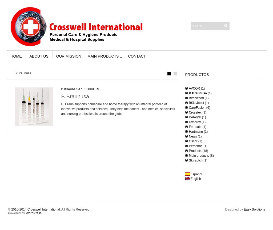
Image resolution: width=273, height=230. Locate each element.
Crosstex (195, 112)
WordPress (34, 213)
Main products (103, 56)
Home (16, 56)
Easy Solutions (254, 209)
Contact (137, 56)
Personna (196, 146)
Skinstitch (196, 160)
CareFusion (197, 108)
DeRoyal (195, 117)
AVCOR (194, 88)
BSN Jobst (196, 103)
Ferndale (195, 127)
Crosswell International (43, 209)
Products (91, 89)
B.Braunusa (70, 89)
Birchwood (196, 98)
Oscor (193, 141)
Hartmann (196, 132)
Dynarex (195, 122)
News (193, 136)
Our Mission (68, 56)
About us (39, 56)
